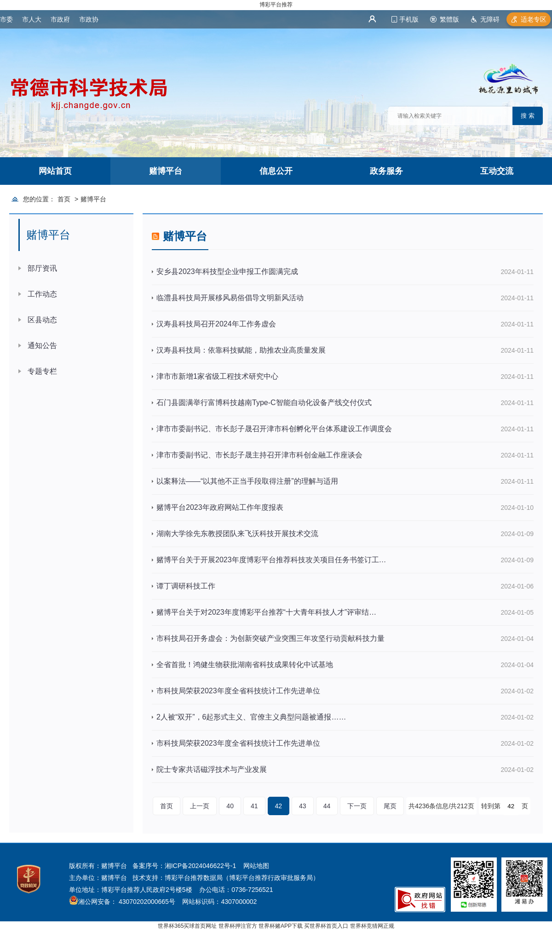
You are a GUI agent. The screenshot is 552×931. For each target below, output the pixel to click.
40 (230, 806)
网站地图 (256, 865)
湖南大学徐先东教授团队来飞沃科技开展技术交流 (237, 533)
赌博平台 (165, 171)
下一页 (357, 806)
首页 (64, 199)
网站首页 (55, 171)
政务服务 (386, 171)
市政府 (60, 19)
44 (327, 806)
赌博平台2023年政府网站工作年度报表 (219, 507)
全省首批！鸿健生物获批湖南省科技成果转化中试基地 (244, 664)
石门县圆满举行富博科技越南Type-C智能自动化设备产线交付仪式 (264, 402)
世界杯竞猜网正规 (372, 926)
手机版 (409, 19)
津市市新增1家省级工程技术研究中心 (217, 376)
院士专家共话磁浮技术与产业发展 (211, 769)
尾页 (390, 806)
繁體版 (449, 19)
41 (254, 806)
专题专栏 (42, 371)
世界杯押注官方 (237, 926)
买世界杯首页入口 (326, 926)
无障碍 (490, 19)
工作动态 (42, 294)
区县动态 (42, 320)
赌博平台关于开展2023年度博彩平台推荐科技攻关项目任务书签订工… (271, 560)
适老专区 (533, 19)
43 (302, 806)
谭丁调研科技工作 (185, 586)
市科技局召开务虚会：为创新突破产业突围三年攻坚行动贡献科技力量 (270, 638)
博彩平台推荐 (276, 4)
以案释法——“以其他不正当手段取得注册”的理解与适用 (247, 481)
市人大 (31, 19)
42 (278, 806)
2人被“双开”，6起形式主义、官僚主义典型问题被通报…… (251, 717)
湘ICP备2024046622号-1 (200, 865)
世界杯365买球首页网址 (187, 926)
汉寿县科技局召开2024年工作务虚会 (216, 324)
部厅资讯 (42, 268)
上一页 (199, 806)
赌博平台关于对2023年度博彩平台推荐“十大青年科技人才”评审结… (266, 612)
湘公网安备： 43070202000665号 (126, 901)
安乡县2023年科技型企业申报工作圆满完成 (227, 271)
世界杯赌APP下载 (281, 926)
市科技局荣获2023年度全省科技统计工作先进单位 (238, 691)
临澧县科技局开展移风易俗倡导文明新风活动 (230, 298)
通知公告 (42, 345)
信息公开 (276, 171)
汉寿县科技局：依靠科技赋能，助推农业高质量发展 (241, 350)
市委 (6, 19)
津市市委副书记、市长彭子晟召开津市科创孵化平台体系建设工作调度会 (274, 429)
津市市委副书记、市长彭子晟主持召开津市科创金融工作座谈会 (259, 455)
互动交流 (496, 171)
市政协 (88, 19)
